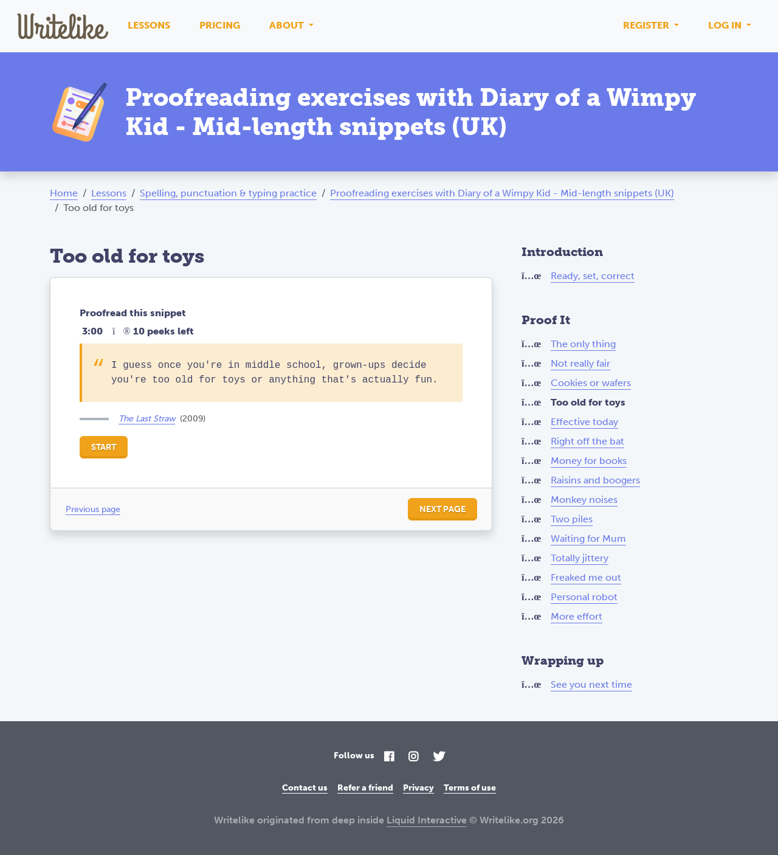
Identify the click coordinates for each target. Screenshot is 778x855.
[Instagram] (413, 757)
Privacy (418, 788)
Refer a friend (365, 788)
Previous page (93, 509)
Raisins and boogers (595, 480)
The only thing (583, 344)
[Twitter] (439, 757)
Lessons (149, 25)
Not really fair (580, 363)
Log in (726, 25)
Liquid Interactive (427, 820)
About (287, 25)
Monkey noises (584, 499)
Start (103, 447)
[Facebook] (389, 757)
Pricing (219, 25)
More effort (576, 616)
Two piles (572, 519)
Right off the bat (587, 441)
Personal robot (584, 597)
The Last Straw (147, 419)
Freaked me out (586, 577)
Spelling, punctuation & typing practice (228, 193)
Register (647, 25)
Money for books (589, 460)
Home (64, 193)
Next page (442, 509)
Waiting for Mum (588, 538)
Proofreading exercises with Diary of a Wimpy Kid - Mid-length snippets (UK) (502, 193)
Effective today (584, 422)
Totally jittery (579, 558)
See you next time (591, 684)
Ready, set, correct (593, 276)
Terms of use (470, 788)
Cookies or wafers (591, 383)
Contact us (305, 788)
